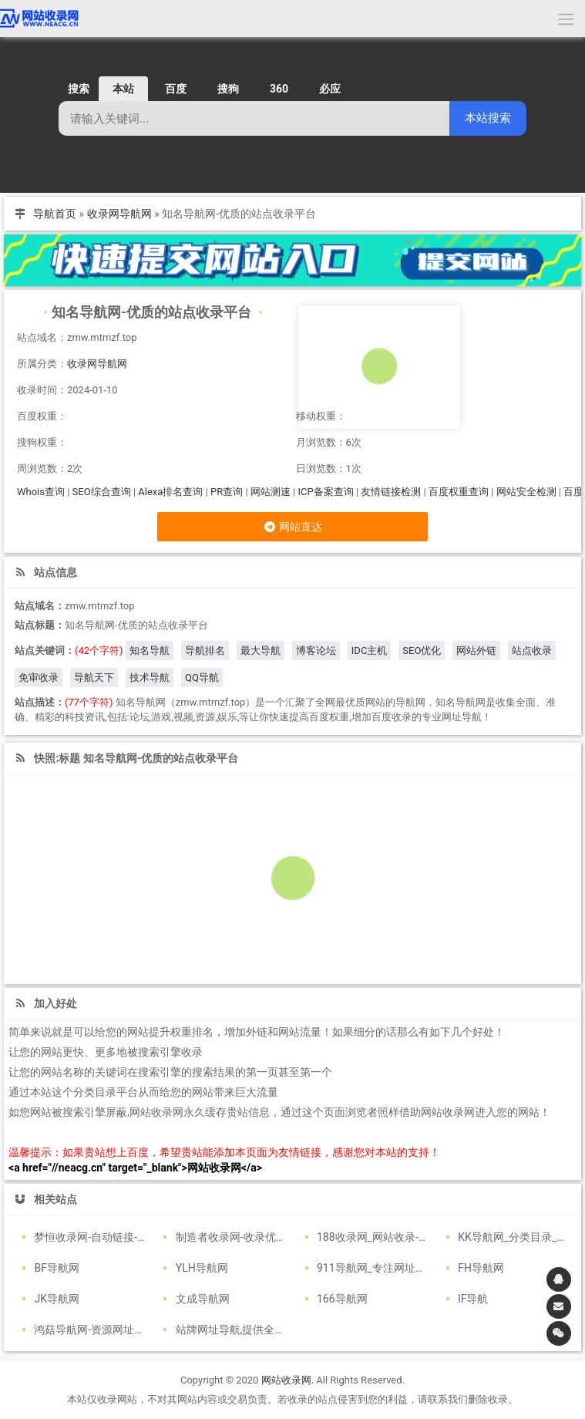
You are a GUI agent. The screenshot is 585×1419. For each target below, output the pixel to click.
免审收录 (38, 677)
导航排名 (205, 650)
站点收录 (532, 650)
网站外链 (476, 650)
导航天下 (94, 677)
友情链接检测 (391, 491)
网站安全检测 (526, 491)
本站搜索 (488, 117)
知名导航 (149, 650)
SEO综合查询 (101, 491)
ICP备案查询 (325, 491)
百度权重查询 (459, 491)
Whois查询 (41, 491)
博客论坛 (316, 650)
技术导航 (149, 677)
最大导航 (260, 650)
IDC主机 (369, 650)
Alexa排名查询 (170, 491)
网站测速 (270, 491)
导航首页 (54, 213)
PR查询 (226, 491)
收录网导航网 (119, 213)
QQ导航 (202, 677)
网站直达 (292, 527)
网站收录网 (286, 1380)
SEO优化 (421, 650)
